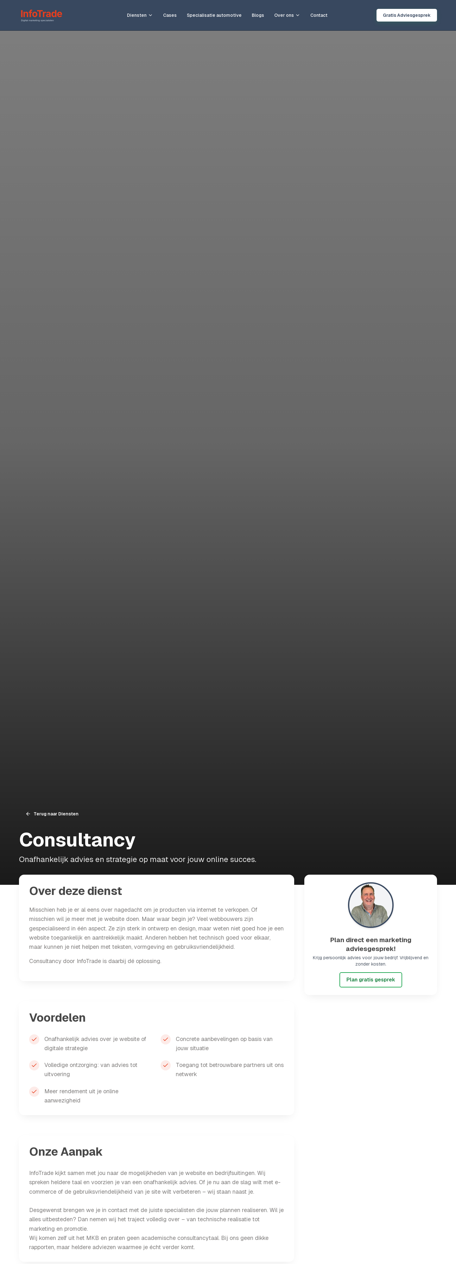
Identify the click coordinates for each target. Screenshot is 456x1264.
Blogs (258, 15)
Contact (318, 15)
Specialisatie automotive (214, 15)
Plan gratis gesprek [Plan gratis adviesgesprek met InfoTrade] (370, 979)
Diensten (140, 15)
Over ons (287, 15)
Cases (170, 15)
